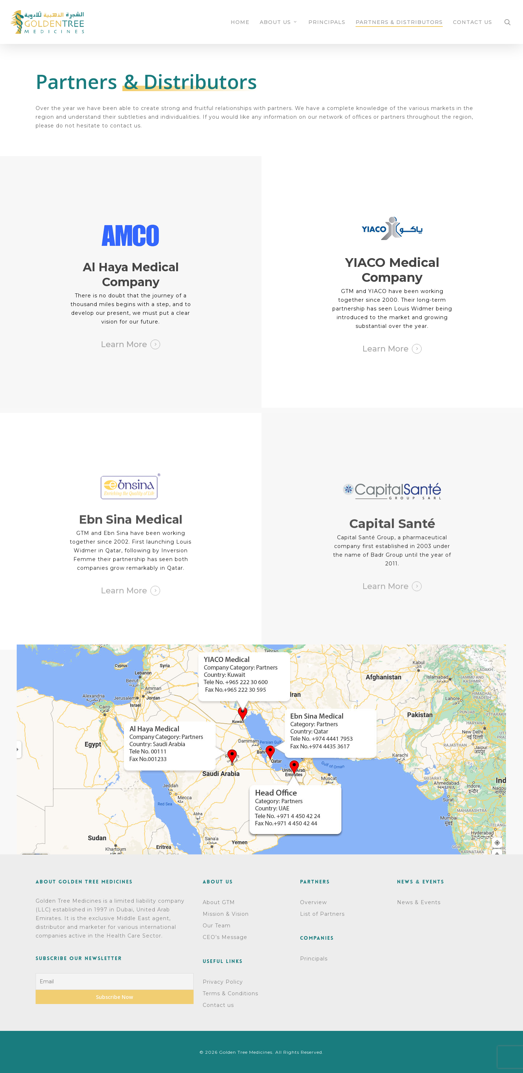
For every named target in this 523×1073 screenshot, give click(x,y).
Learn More (124, 345)
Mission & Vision (226, 914)
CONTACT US (472, 22)
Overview (313, 902)
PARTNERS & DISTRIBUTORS (399, 22)
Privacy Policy (223, 982)
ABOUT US (278, 22)
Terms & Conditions (230, 993)
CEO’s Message (225, 937)
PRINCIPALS (326, 22)
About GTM (219, 902)
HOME (240, 22)
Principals (314, 958)
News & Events (419, 902)
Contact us (218, 1005)
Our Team (217, 925)
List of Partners (322, 914)
